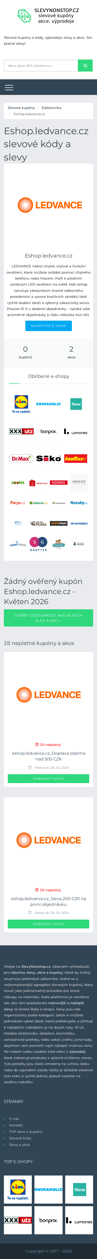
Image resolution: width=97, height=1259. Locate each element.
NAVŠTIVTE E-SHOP (48, 326)
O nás (14, 1118)
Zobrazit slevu (48, 778)
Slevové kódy (20, 1138)
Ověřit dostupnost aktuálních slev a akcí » (48, 618)
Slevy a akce (19, 1144)
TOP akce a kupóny (25, 1131)
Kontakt (16, 1125)
